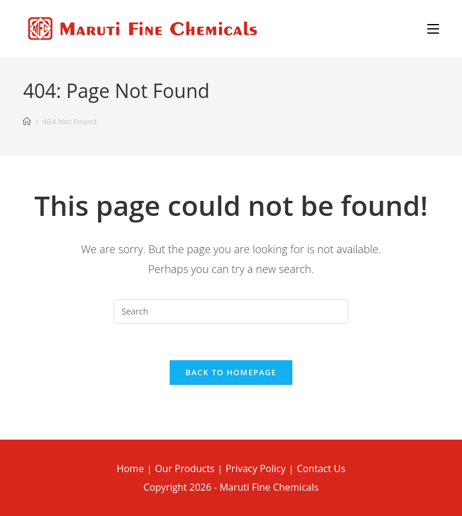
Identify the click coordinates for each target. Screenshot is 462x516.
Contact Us (321, 468)
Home (130, 468)
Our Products (184, 468)
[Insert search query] (231, 311)
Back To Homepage (230, 372)
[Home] (27, 121)
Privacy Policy (256, 468)
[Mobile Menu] (433, 28)
